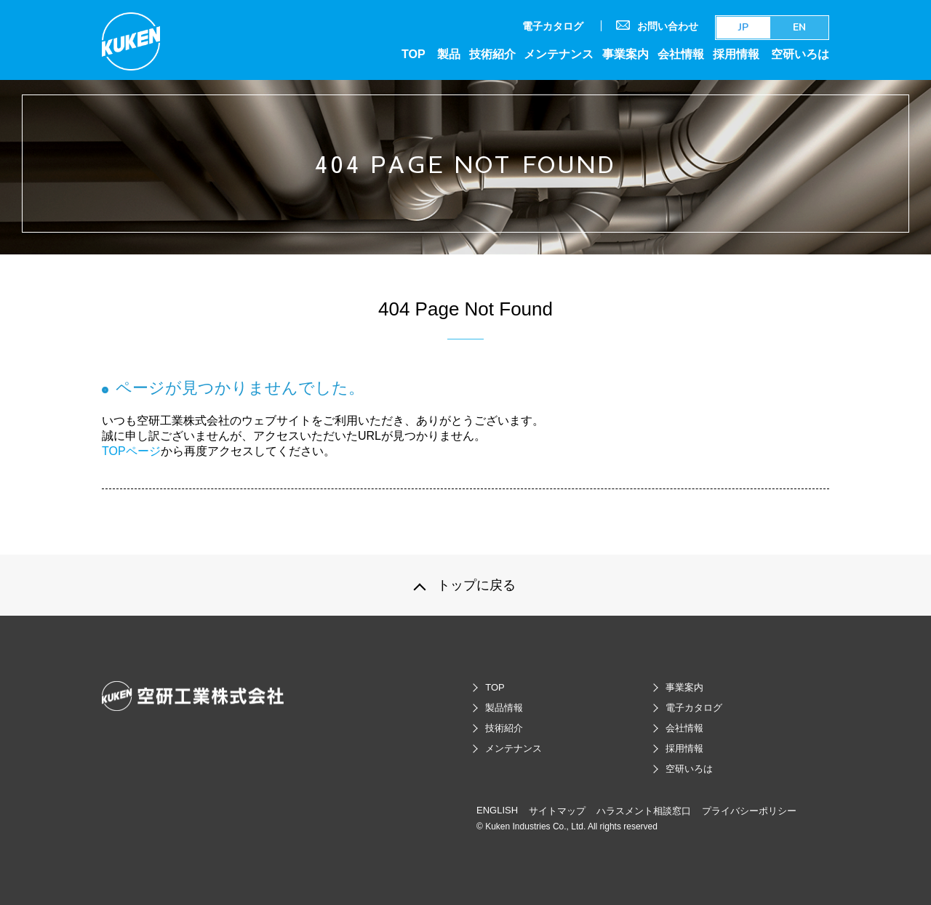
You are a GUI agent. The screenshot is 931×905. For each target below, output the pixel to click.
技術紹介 (492, 53)
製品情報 (504, 707)
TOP (413, 53)
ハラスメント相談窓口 (643, 810)
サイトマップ (557, 810)
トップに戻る (476, 585)
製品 (448, 53)
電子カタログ (552, 26)
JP (743, 27)
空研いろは (800, 53)
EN (799, 27)
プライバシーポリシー (749, 810)
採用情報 (736, 53)
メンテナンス (559, 53)
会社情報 (681, 53)
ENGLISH (497, 810)
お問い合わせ (657, 25)
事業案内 (625, 53)
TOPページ (131, 451)
